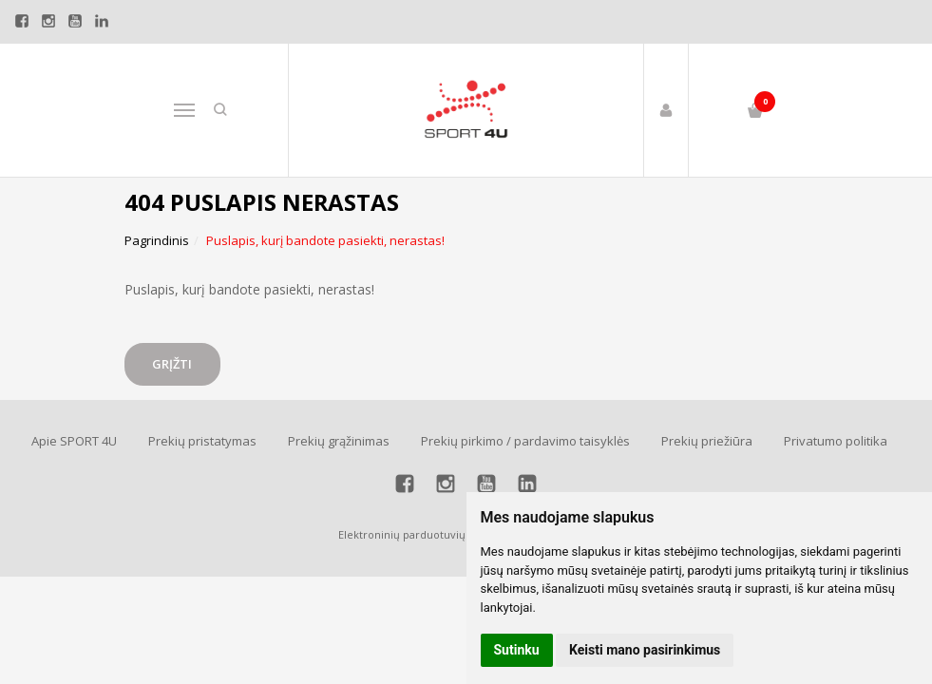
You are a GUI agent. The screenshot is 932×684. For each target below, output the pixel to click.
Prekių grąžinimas (339, 440)
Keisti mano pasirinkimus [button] (644, 649)
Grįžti (175, 363)
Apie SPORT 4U (74, 440)
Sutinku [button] (517, 649)
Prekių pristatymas (202, 440)
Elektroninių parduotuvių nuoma (421, 534)
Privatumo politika (835, 440)
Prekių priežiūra (706, 440)
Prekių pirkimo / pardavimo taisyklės (525, 440)
